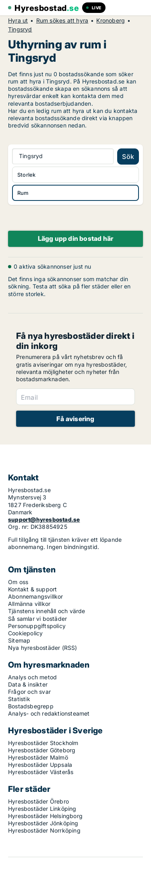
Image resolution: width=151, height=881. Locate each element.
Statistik (19, 698)
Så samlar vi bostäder (37, 618)
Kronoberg (110, 20)
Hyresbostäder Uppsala (40, 764)
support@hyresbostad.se (44, 519)
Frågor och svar (29, 691)
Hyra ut (18, 20)
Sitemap (19, 640)
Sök (128, 156)
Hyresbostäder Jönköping (43, 823)
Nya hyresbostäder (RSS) (42, 647)
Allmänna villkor (29, 603)
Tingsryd (20, 29)
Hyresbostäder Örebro (38, 801)
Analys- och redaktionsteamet (49, 713)
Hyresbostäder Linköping (42, 808)
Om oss (18, 581)
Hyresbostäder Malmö (38, 757)
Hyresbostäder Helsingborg (45, 815)
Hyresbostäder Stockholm (43, 742)
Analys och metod (32, 677)
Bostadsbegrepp (31, 706)
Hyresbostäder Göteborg (41, 750)
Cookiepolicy (25, 633)
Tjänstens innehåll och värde (46, 611)
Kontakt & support (32, 589)
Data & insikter (28, 684)
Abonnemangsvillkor (35, 596)
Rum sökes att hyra (62, 20)
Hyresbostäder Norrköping (44, 830)
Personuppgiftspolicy (37, 625)
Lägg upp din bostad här (76, 238)
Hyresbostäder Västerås (40, 771)
